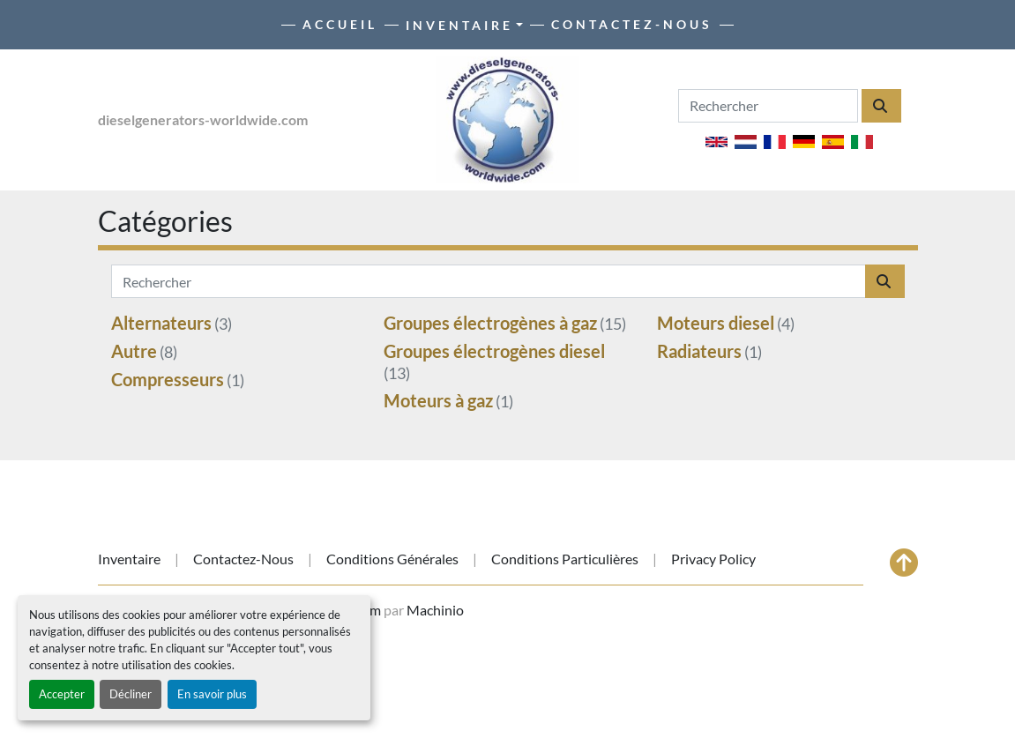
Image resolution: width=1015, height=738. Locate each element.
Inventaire (459, 25)
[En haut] (904, 562)
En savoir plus (212, 694)
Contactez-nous (632, 24)
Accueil (339, 24)
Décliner (130, 694)
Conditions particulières (564, 558)
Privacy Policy (713, 558)
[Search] (768, 106)
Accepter (62, 694)
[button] (465, 25)
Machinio (435, 609)
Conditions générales (392, 558)
